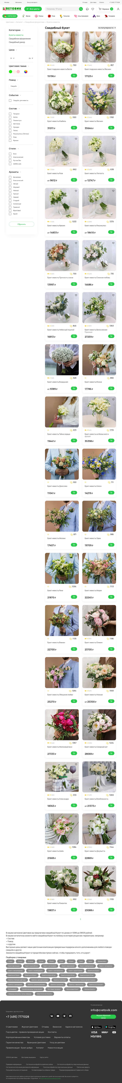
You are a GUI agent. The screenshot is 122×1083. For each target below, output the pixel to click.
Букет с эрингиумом (75, 971)
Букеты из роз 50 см (67, 975)
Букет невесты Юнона (93, 382)
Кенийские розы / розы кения (32, 989)
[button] (5, 2)
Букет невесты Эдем (93, 538)
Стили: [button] (14, 148)
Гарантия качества (14, 1042)
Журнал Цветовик (30, 1026)
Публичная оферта (83, 1067)
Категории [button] (16, 30)
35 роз (51, 961)
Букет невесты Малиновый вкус (59, 747)
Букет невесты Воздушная (57, 382)
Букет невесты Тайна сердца (58, 434)
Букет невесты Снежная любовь (97, 277)
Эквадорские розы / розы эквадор (19, 994)
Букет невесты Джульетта (95, 851)
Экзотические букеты (44, 994)
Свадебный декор (17, 42)
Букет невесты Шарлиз (94, 903)
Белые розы (102, 961)
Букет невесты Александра (58, 799)
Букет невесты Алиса (93, 486)
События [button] (15, 95)
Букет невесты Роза (55, 173)
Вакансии (57, 1026)
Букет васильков (13, 966)
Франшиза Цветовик (36, 1042)
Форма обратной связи (103, 1017)
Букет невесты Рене (55, 590)
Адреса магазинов (73, 1026)
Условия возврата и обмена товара (43, 1070)
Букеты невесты (16, 35)
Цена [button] (13, 49)
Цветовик (10, 22)
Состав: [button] (14, 108)
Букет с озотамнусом (55, 971)
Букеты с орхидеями (15, 985)
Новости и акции (55, 1047)
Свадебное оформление (20, 38)
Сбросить (22, 224)
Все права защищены (29, 1057)
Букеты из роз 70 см (86, 975)
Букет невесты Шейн (55, 851)
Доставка (93, 2)
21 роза (30, 961)
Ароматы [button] (15, 172)
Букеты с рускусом (57, 985)
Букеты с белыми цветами (17, 980)
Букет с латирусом (105, 966)
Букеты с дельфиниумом (40, 980)
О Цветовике (12, 1026)
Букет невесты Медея (93, 590)
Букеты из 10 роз (93, 971)
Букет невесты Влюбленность (96, 799)
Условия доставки (42, 1037)
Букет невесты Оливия (93, 642)
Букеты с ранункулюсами (36, 985)
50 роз (71, 961)
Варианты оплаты (62, 1037)
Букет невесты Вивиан (56, 642)
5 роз (61, 961)
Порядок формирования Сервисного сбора (74, 1070)
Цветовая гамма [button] (19, 66)
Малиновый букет (72, 989)
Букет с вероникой (68, 966)
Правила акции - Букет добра (19, 1047)
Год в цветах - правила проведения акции (25, 1032)
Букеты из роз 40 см (48, 975)
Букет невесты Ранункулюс (95, 225)
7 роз (81, 961)
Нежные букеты (89, 989)
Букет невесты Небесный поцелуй (60, 330)
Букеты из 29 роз (30, 975)
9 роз (90, 961)
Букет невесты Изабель (56, 121)
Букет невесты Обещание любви (60, 695)
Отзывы (85, 2)
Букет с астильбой (49, 966)
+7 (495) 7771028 (17, 1017)
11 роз (10, 961)
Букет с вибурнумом (87, 966)
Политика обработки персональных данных (58, 1067)
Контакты (52, 1032)
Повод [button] (13, 80)
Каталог (19, 22)
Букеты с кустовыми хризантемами (83, 980)
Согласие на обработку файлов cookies (39, 1064)
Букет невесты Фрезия (56, 225)
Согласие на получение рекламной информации (22, 1067)
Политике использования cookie (50, 1078)
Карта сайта (44, 1057)
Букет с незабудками (35, 971)
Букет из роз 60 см (31, 966)
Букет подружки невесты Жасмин (98, 69)
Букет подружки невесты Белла (59, 69)
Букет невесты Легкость (94, 173)
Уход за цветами (57, 1042)
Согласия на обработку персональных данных (73, 1064)
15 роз (20, 961)
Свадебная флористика (34, 22)
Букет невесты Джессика (57, 486)
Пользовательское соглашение (16, 1070)
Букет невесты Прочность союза (60, 277)
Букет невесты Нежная (94, 695)
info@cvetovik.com (104, 1010)
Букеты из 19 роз (13, 975)
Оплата (101, 2)
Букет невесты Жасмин (94, 121)
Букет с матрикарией (15, 971)
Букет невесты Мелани (56, 538)
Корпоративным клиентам (18, 1037)
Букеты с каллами (60, 980)
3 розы (41, 961)
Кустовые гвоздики (54, 989)
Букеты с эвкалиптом (76, 985)
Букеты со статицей (96, 985)
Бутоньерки (12, 989)
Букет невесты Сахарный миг (96, 747)
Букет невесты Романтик (57, 903)
